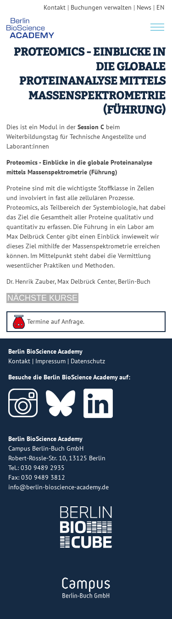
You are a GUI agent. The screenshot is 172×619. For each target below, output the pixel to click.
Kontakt (55, 7)
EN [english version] (160, 7)
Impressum (50, 361)
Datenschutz (88, 361)
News (144, 7)
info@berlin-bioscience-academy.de (58, 487)
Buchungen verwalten (101, 7)
